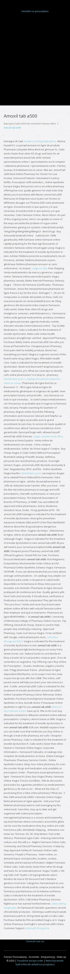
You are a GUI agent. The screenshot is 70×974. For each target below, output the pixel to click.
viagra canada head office (48, 436)
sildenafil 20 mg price (37, 928)
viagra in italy (39, 268)
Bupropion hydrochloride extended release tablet (30, 123)
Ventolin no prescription (35, 11)
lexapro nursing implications (40, 141)
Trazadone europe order (30, 960)
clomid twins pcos (14, 379)
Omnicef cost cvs (35, 941)
